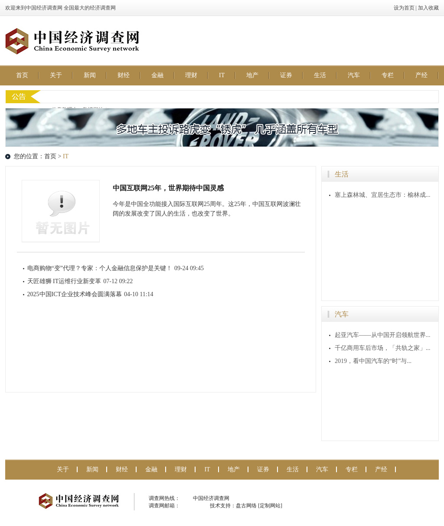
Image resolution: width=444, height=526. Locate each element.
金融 (157, 75)
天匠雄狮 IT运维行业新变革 (64, 281)
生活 (320, 75)
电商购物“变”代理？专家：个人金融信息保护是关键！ (99, 268)
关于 (56, 75)
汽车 (354, 75)
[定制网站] (270, 506)
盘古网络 (246, 506)
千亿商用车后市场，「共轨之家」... (383, 348)
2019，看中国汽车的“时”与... (373, 361)
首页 (22, 75)
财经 (124, 75)
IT (222, 75)
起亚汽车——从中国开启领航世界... (383, 335)
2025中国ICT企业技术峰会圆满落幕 (74, 294)
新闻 (90, 75)
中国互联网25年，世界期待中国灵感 (168, 188)
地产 (252, 75)
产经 (421, 75)
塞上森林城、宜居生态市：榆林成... (383, 195)
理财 (191, 75)
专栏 (388, 75)
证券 (286, 75)
